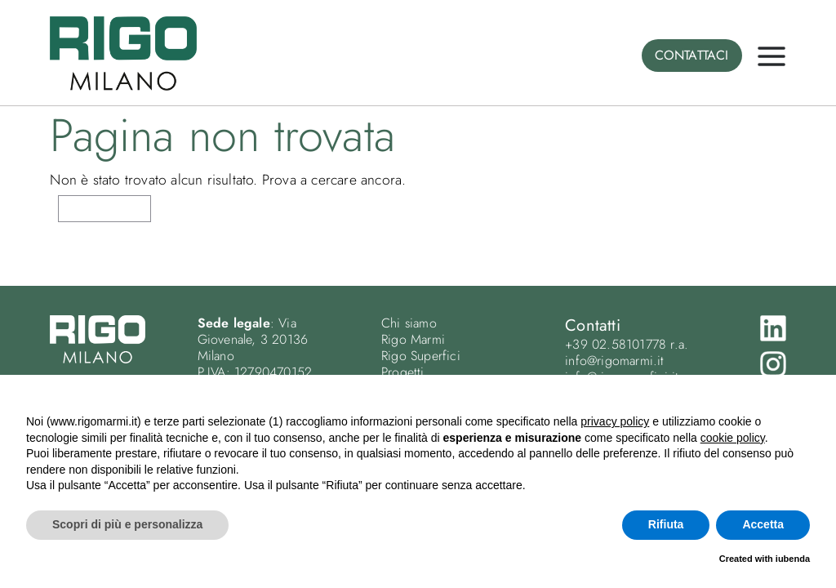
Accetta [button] (763, 524)
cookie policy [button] (732, 437)
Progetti (403, 372)
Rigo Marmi (413, 339)
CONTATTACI (692, 55)
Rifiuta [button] (666, 524)
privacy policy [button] (614, 421)
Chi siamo (409, 323)
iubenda (793, 559)
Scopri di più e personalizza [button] (127, 524)
